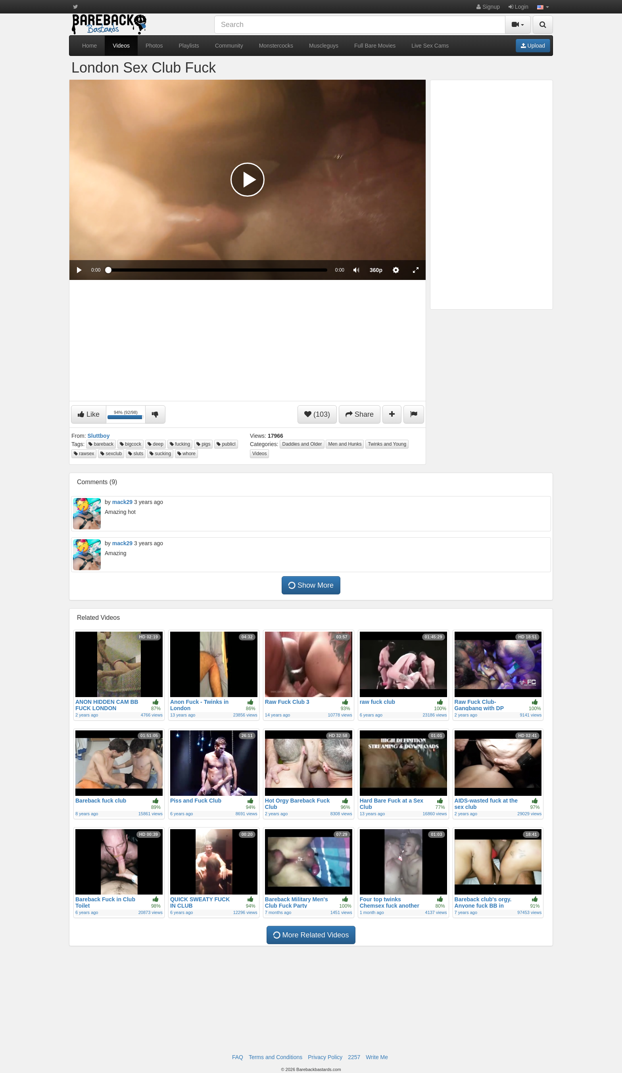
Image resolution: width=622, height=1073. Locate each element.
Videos (121, 45)
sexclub (111, 453)
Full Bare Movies (374, 45)
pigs (203, 444)
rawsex (84, 453)
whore (186, 453)
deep (155, 444)
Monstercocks (276, 45)
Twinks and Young (387, 444)
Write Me (377, 1057)
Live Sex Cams (430, 45)
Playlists (189, 45)
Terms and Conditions (275, 1057)
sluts (135, 453)
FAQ (237, 1057)
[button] (543, 6)
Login (518, 7)
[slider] (217, 270)
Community (229, 45)
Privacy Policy (325, 1057)
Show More (311, 585)
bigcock (130, 444)
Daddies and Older (302, 444)
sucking (160, 453)
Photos (154, 45)
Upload (533, 45)
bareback (100, 444)
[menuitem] (376, 270)
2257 (354, 1057)
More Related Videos (311, 935)
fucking (180, 444)
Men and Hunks (344, 444)
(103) (317, 414)
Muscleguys (323, 45)
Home (89, 45)
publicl (226, 444)
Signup (487, 7)
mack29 (122, 502)
